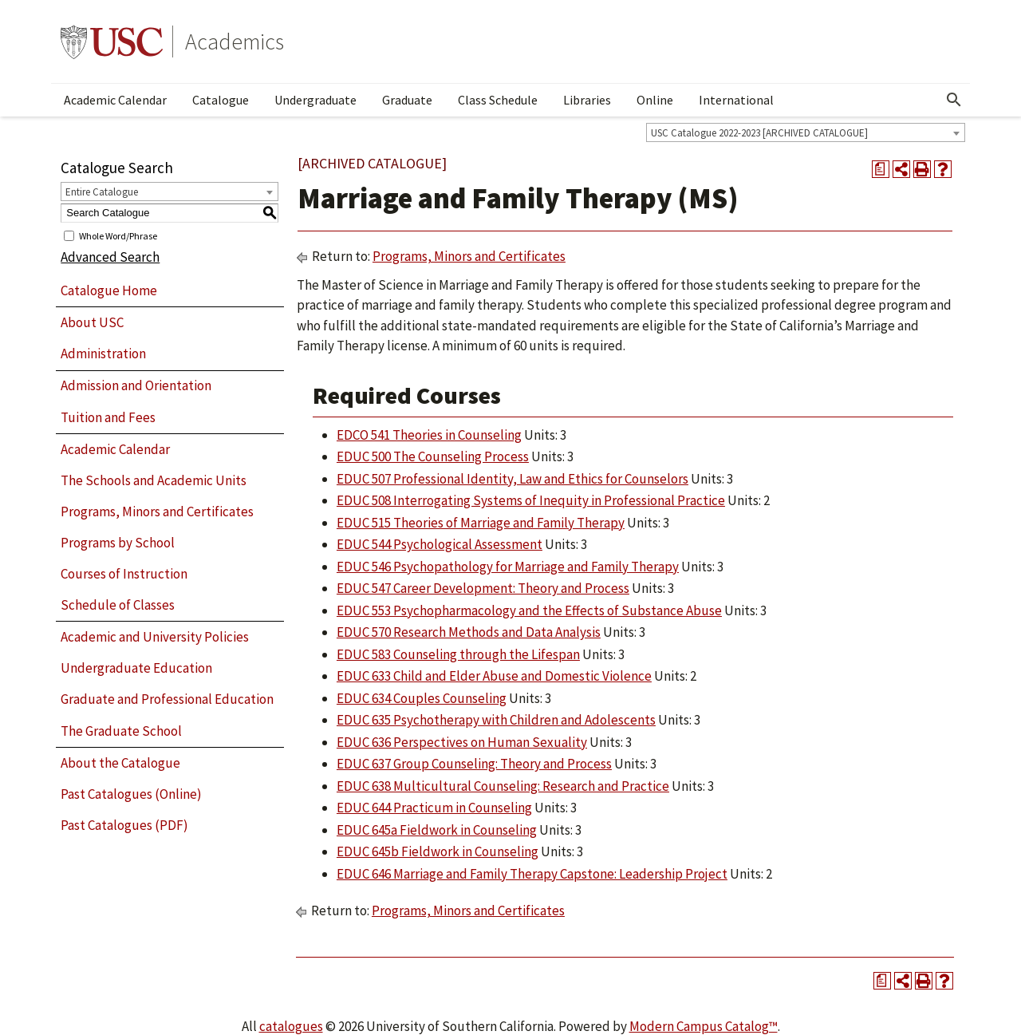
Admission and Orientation (136, 385)
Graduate (407, 100)
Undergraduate (315, 100)
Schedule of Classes (118, 605)
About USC (92, 322)
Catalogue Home (109, 290)
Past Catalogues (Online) (131, 794)
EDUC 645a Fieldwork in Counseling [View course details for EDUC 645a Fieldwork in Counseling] (437, 830)
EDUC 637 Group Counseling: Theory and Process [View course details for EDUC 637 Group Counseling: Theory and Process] (474, 763)
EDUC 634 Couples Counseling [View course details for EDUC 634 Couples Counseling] (422, 698)
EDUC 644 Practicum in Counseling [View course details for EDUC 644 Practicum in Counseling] (434, 807)
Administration (103, 353)
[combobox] (805, 132)
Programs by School (118, 542)
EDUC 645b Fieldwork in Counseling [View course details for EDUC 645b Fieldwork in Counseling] (437, 851)
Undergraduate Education (136, 668)
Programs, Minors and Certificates (157, 511)
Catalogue (220, 100)
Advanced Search (110, 257)
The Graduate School (121, 731)
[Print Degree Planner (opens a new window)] (880, 169)
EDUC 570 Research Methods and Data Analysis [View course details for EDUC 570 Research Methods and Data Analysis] (469, 632)
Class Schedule (498, 100)
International (736, 100)
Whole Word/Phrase (118, 235)
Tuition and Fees (108, 417)
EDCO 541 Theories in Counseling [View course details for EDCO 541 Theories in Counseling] (429, 435)
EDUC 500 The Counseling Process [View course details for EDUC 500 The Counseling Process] (433, 456)
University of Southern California (112, 41)
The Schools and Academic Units (153, 480)
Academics (234, 41)
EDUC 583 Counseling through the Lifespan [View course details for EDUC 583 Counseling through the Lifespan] (458, 654)
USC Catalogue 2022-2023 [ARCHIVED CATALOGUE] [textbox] (759, 133)
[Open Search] (954, 100)
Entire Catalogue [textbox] (101, 192)
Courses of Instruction (124, 574)
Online (655, 100)
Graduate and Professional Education (167, 699)
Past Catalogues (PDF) (124, 825)
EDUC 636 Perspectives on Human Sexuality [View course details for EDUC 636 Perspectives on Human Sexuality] (462, 742)
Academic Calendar (115, 100)
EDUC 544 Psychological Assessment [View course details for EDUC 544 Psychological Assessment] (439, 544)
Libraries (587, 100)
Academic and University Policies (155, 637)
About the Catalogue (120, 763)
